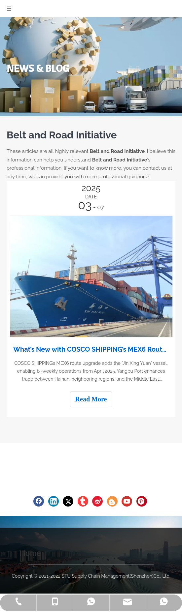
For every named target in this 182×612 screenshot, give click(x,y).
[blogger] (112, 501)
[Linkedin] (53, 501)
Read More (91, 399)
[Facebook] (38, 501)
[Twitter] (68, 501)
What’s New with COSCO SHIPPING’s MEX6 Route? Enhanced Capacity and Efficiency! (91, 349)
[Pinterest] (141, 501)
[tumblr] (83, 501)
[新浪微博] (97, 501)
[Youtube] (127, 501)
